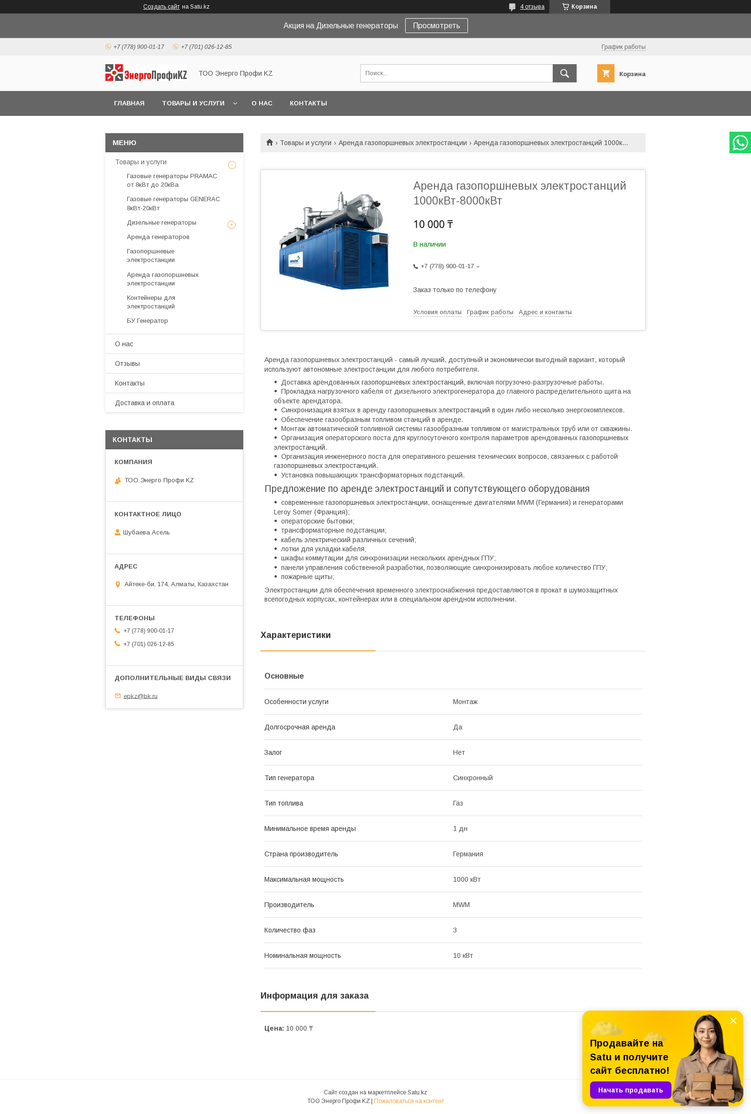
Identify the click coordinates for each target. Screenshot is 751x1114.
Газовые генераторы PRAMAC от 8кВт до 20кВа (172, 180)
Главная (129, 103)
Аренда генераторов (158, 236)
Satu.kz (417, 1092)
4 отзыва (532, 6)
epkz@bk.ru (141, 695)
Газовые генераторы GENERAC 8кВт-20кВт (173, 203)
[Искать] (565, 73)
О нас (262, 103)
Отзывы (127, 363)
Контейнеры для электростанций (151, 302)
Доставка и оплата (144, 403)
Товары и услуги (193, 103)
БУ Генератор (147, 320)
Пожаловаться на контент (409, 1101)
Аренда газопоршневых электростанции (403, 143)
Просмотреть (436, 26)
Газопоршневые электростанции (151, 255)
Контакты (308, 103)
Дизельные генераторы (161, 222)
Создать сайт (161, 6)
